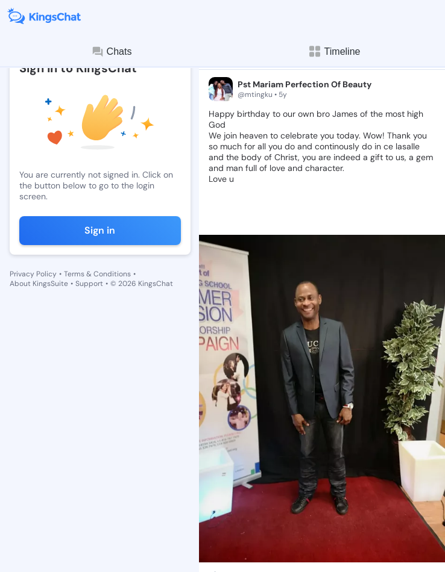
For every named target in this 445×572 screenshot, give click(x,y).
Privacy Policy (33, 274)
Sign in (99, 230)
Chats (111, 51)
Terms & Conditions (97, 274)
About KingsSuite (39, 283)
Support (89, 283)
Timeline (334, 51)
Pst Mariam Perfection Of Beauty (304, 84)
